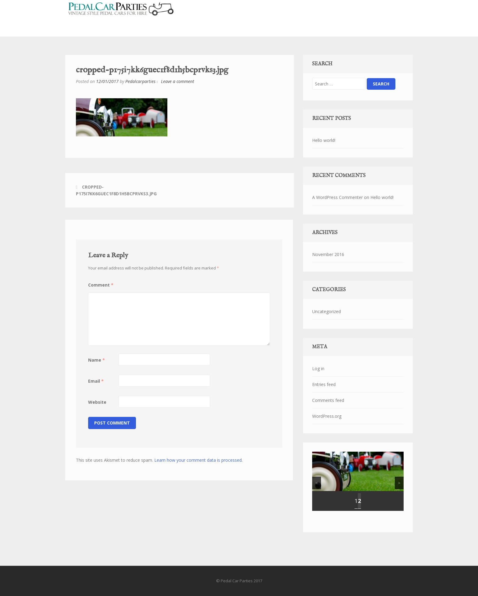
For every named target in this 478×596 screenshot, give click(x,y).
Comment (100, 285)
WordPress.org (326, 416)
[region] (358, 481)
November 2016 (328, 254)
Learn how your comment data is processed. (198, 460)
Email (96, 381)
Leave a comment (177, 81)
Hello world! (323, 140)
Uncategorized (326, 311)
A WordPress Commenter (337, 197)
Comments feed (328, 400)
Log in (318, 368)
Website (97, 402)
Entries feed (324, 384)
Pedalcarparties (140, 81)
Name (96, 360)
